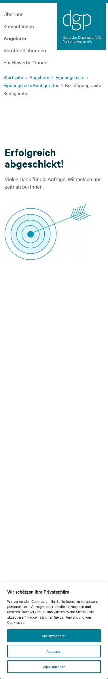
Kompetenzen (18, 26)
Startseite (13, 77)
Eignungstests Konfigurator (31, 85)
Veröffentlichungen (24, 50)
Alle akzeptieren (54, 635)
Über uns (13, 14)
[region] (54, 630)
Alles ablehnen (54, 666)
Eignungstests (70, 77)
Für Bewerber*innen (25, 62)
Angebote (14, 38)
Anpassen (54, 651)
